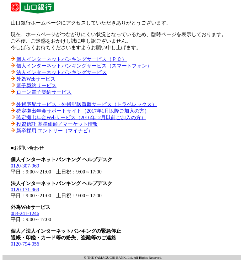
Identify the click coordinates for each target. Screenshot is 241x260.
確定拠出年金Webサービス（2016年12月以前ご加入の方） (81, 117)
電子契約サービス (36, 85)
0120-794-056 (25, 244)
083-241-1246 (25, 213)
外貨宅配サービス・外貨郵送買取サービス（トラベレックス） (86, 104)
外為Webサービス (36, 79)
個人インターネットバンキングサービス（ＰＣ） (71, 59)
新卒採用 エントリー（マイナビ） (54, 130)
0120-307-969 (25, 165)
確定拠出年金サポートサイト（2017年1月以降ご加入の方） (82, 111)
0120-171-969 (25, 189)
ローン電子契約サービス (44, 92)
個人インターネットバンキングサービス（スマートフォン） (84, 65)
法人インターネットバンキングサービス (61, 72)
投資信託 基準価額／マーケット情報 (57, 124)
